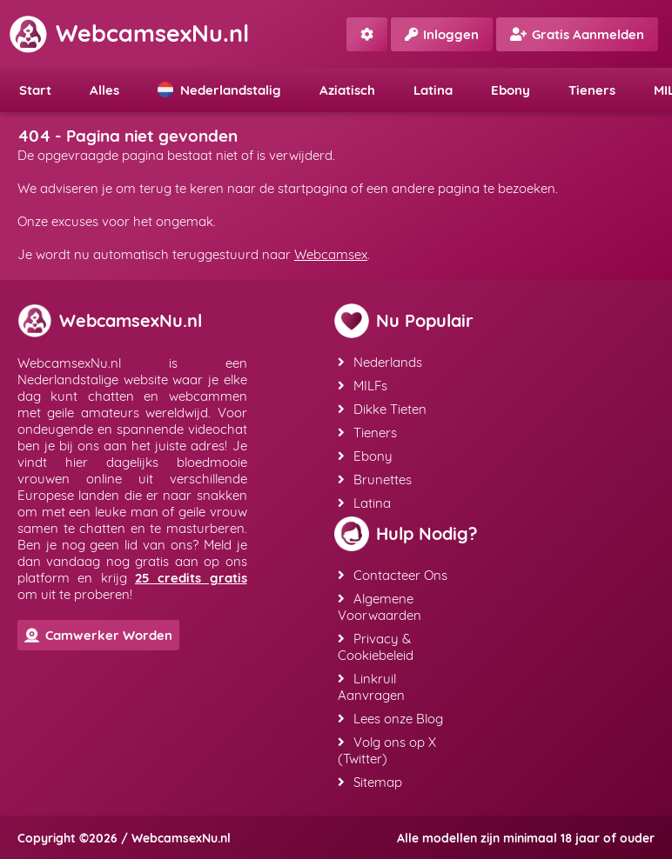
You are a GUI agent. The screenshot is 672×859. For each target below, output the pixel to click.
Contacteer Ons (392, 575)
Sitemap (370, 782)
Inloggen (442, 34)
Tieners (591, 90)
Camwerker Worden (98, 635)
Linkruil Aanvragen (371, 686)
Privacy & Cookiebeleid (375, 646)
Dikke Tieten (382, 409)
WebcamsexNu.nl (129, 33)
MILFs (362, 385)
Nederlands (380, 362)
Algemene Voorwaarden (379, 606)
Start (35, 90)
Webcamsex (330, 254)
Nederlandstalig (219, 90)
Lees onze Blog (390, 718)
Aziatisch (347, 90)
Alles (104, 90)
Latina (433, 90)
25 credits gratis (191, 577)
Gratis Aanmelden (577, 34)
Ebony (510, 90)
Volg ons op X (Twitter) (387, 750)
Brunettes (375, 479)
